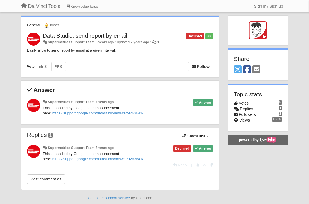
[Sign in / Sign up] (268, 6)
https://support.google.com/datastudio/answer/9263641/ (97, 113)
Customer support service (109, 198)
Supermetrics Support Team (71, 42)
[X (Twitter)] (238, 70)
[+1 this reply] (197, 165)
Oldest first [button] (195, 136)
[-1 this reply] (211, 165)
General (33, 25)
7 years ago (105, 102)
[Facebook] (247, 70)
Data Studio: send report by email (85, 36)
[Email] (256, 70)
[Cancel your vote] (204, 165)
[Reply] (180, 165)
